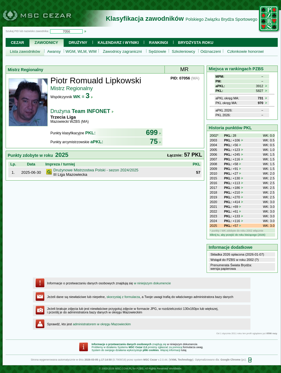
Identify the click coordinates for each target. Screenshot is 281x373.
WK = (83, 96)
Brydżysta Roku (195, 42)
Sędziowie (157, 51)
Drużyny (78, 42)
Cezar (17, 42)
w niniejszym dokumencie (152, 283)
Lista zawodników (25, 51)
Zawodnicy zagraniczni (122, 51)
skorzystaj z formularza (123, 297)
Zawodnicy (46, 42)
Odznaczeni (210, 51)
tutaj (183, 350)
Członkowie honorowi (245, 51)
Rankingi (158, 42)
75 (155, 141)
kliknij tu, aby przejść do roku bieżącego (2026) (237, 234)
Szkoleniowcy (183, 51)
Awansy (53, 51)
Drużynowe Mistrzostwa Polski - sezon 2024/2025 (95, 170)
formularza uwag (193, 347)
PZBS (139, 368)
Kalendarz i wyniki (118, 42)
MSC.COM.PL (123, 368)
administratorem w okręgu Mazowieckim (102, 324)
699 (153, 132)
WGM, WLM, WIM (81, 51)
